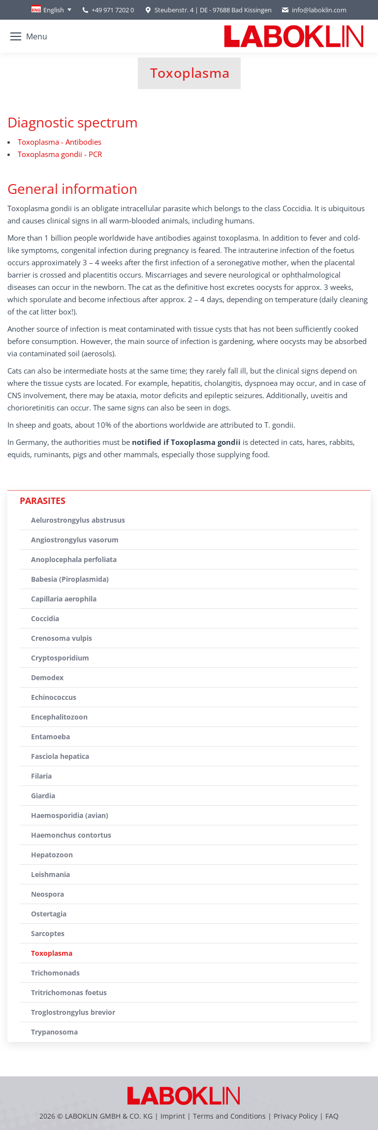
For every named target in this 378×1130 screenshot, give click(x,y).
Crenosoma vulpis (61, 638)
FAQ (332, 1116)
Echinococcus (53, 697)
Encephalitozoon (59, 717)
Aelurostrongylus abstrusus (78, 520)
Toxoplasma (51, 953)
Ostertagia (48, 913)
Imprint (172, 1116)
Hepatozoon (52, 854)
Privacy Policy (295, 1116)
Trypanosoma (54, 1031)
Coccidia (45, 618)
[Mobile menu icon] (29, 36)
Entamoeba (50, 736)
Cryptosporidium (60, 657)
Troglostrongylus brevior (73, 1012)
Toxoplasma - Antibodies (59, 142)
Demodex (47, 677)
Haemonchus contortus (71, 835)
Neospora (47, 894)
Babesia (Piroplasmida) (70, 579)
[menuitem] (51, 9)
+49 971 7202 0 (113, 9)
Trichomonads (55, 972)
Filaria (41, 776)
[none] (51, 10)
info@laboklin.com (314, 10)
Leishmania (50, 874)
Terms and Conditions (230, 1116)
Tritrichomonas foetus (69, 992)
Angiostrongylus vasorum (75, 539)
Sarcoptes (47, 933)
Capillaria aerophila (63, 598)
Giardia (43, 795)
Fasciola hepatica (60, 756)
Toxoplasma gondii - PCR (60, 154)
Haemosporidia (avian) (69, 815)
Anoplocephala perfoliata (74, 559)
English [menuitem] (53, 9)
